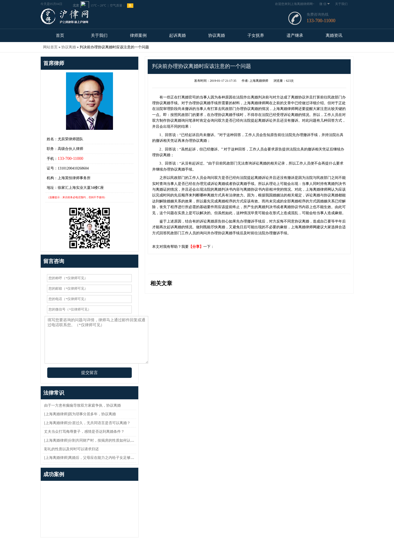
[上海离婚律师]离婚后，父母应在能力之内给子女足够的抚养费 (94, 458)
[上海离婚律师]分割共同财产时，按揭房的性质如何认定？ (91, 440)
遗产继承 (294, 35)
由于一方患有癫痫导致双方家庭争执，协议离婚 (82, 405)
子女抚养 (255, 35)
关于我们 (341, 4)
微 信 (324, 4)
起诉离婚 (177, 35)
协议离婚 (216, 35)
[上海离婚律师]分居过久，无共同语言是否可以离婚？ (87, 423)
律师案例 (138, 35)
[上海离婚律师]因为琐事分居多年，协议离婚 (80, 414)
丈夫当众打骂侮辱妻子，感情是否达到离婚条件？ (84, 432)
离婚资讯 (334, 35)
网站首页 (50, 47)
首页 (60, 35)
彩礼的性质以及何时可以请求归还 (71, 449)
